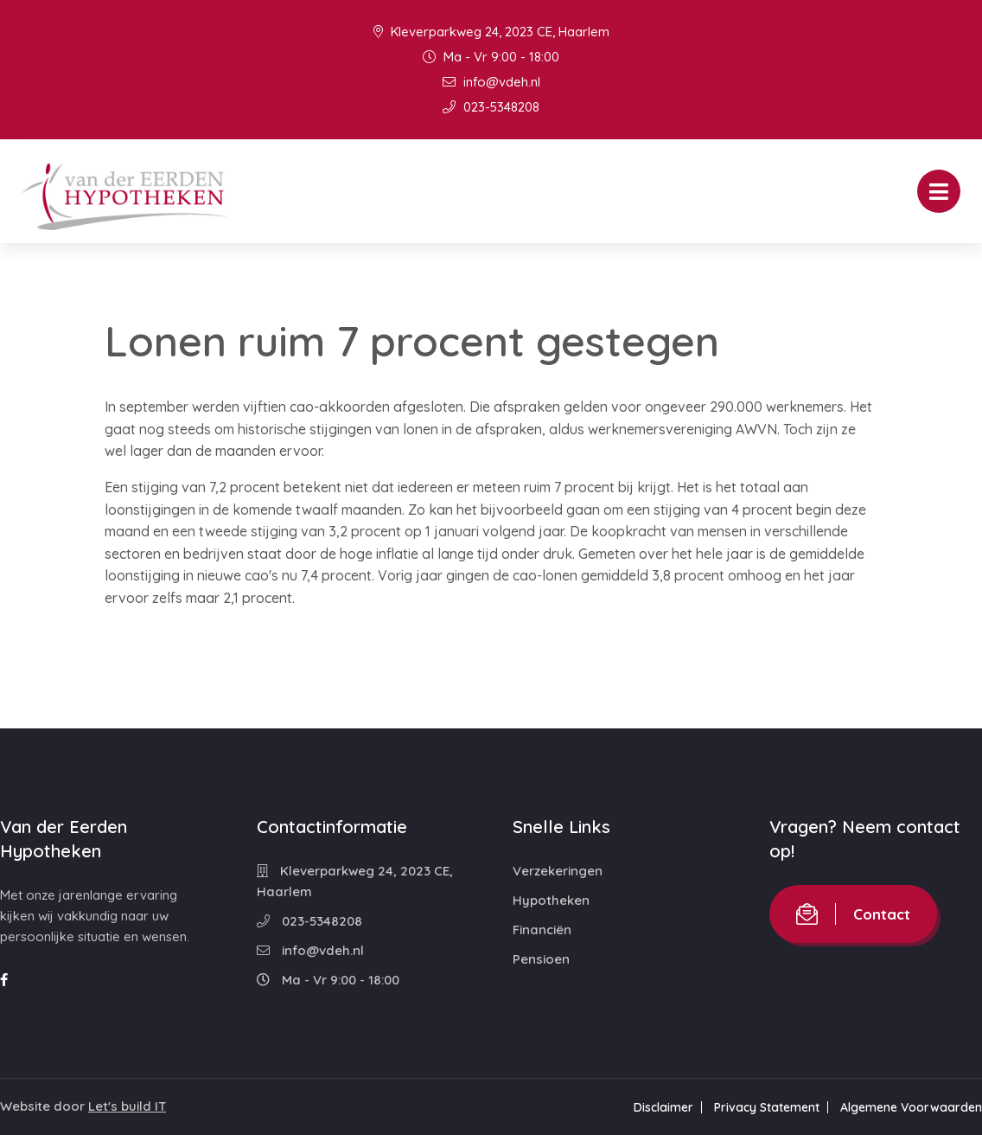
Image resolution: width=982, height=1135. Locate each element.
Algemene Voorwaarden (911, 1107)
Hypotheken (551, 900)
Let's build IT (127, 1106)
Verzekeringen (558, 870)
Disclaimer (663, 1107)
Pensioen (541, 959)
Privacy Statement (766, 1107)
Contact (853, 914)
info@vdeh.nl (491, 82)
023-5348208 (491, 107)
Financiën (542, 929)
